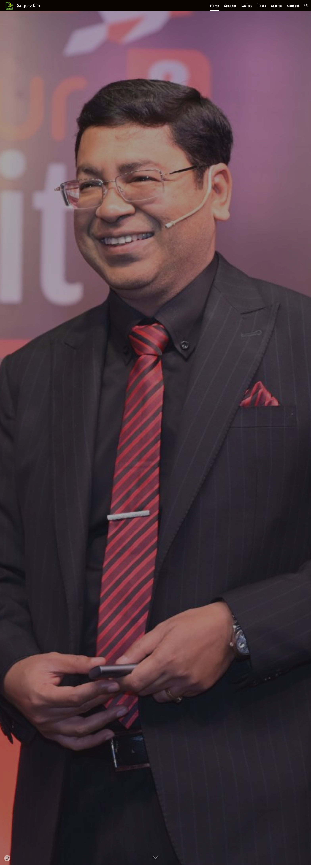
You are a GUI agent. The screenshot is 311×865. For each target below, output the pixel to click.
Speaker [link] (230, 5)
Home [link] (214, 5)
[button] (306, 5)
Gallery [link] (247, 5)
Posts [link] (261, 5)
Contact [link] (293, 5)
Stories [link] (276, 5)
